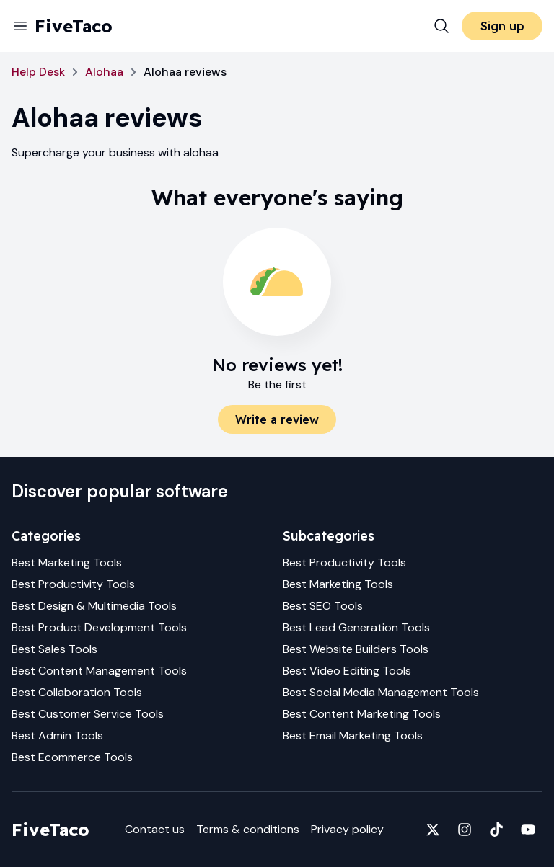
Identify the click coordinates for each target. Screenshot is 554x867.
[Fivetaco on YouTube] (528, 829)
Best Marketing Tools (67, 562)
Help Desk (38, 71)
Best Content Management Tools (99, 670)
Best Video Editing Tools (347, 670)
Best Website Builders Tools (355, 649)
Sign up (502, 26)
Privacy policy (347, 829)
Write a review (277, 419)
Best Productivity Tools (73, 584)
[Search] (441, 26)
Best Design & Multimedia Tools (94, 605)
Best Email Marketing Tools (353, 735)
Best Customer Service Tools (88, 713)
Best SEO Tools (323, 605)
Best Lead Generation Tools (356, 627)
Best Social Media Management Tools (381, 692)
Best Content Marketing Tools (362, 713)
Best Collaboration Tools (77, 692)
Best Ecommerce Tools (72, 757)
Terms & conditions (247, 829)
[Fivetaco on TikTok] (496, 829)
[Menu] (20, 26)
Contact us (155, 829)
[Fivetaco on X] (432, 829)
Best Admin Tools (57, 735)
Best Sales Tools (54, 649)
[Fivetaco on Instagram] (464, 829)
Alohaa (104, 71)
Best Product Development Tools (99, 627)
